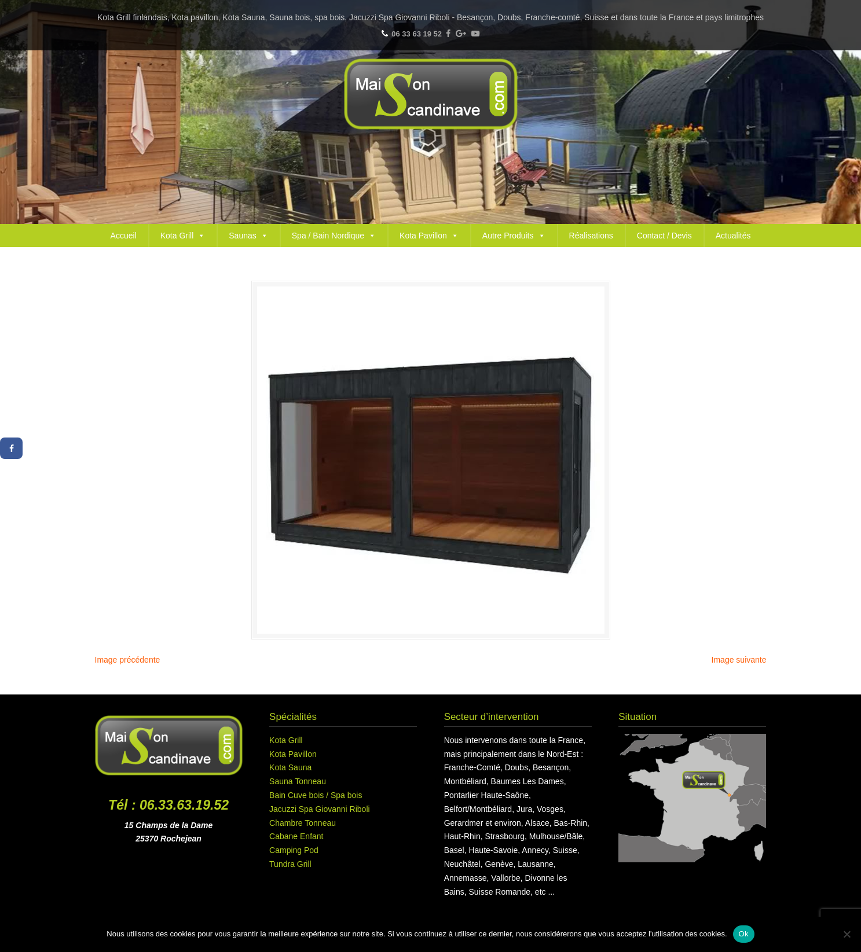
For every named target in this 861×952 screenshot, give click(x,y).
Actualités (733, 235)
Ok (744, 933)
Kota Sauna (290, 767)
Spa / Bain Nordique (334, 235)
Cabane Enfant (296, 836)
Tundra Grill (290, 864)
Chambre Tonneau (302, 823)
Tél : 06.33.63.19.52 (168, 805)
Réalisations (591, 235)
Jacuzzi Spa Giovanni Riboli (319, 809)
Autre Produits (513, 235)
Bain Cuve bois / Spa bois (315, 795)
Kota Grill (183, 235)
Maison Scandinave (431, 94)
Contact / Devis (664, 235)
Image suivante (739, 659)
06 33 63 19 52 (416, 34)
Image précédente (127, 659)
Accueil (124, 235)
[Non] (846, 934)
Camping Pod (293, 850)
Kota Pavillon (429, 235)
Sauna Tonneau (297, 781)
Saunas (248, 235)
